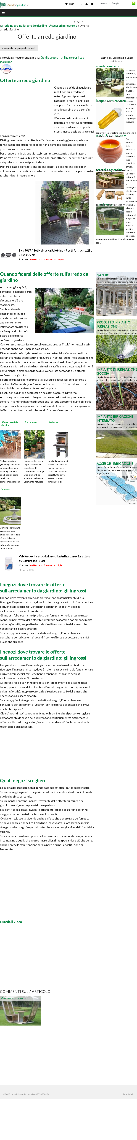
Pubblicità (128, 1094)
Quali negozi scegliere (23, 780)
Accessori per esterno (63, 25)
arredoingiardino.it (13, 25)
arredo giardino (37, 25)
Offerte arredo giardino (25, 80)
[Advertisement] (36, 22)
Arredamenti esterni (14, 998)
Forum (69, 4)
